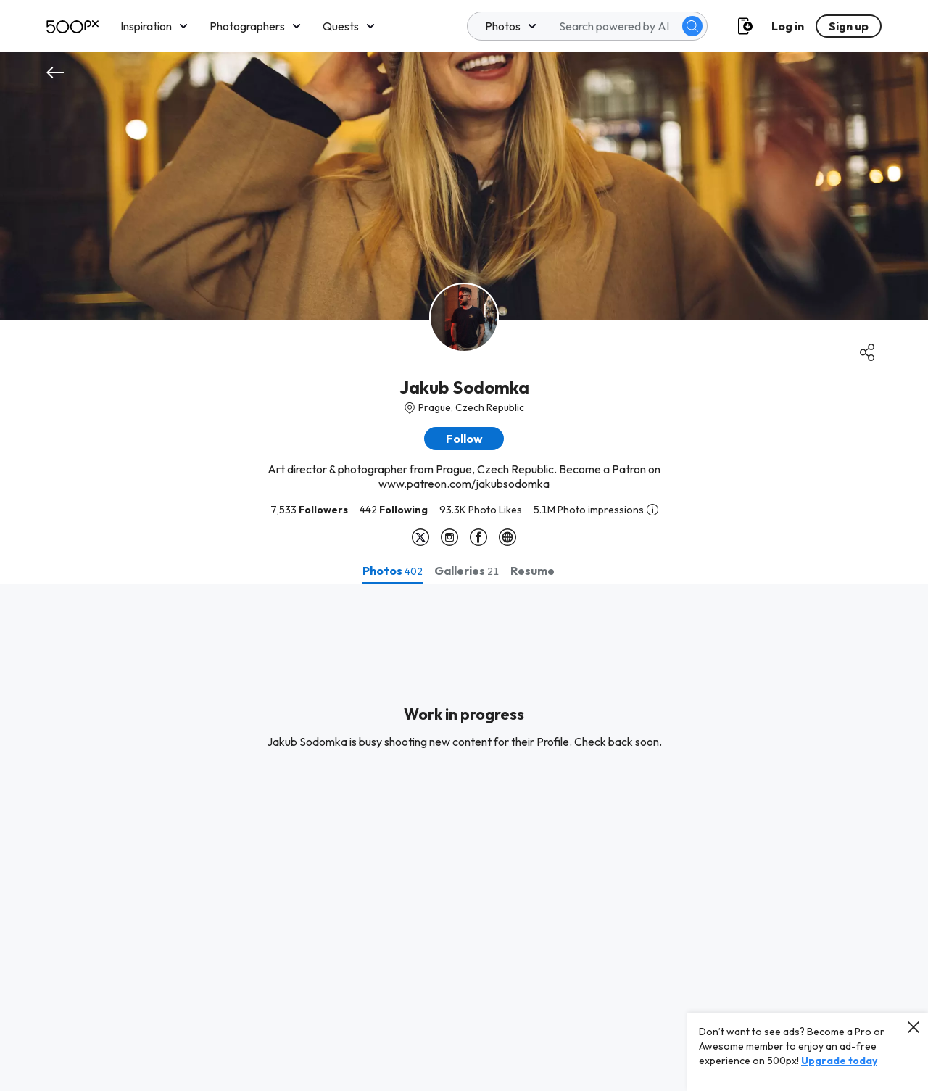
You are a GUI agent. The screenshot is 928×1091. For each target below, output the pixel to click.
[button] (464, 438)
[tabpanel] (464, 837)
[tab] (392, 570)
